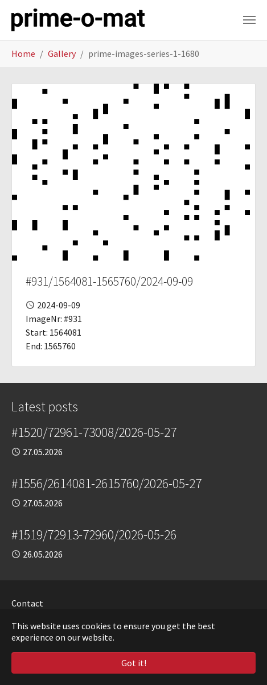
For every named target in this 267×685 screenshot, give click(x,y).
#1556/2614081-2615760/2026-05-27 (106, 483)
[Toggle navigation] (249, 20)
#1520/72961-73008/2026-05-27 (93, 432)
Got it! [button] (133, 663)
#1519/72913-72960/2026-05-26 (93, 534)
